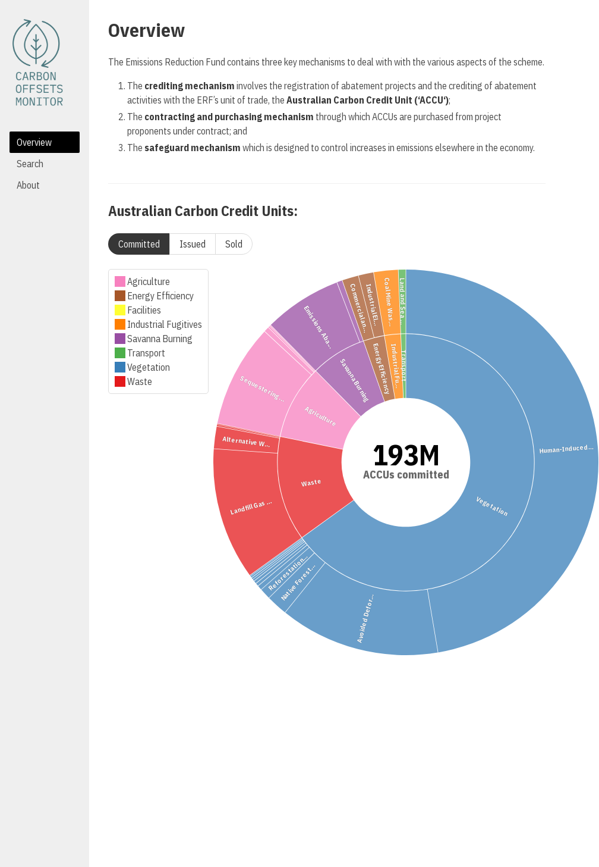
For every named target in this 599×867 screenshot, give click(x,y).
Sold (233, 244)
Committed (139, 244)
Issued (192, 244)
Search (30, 164)
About (28, 185)
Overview (34, 142)
